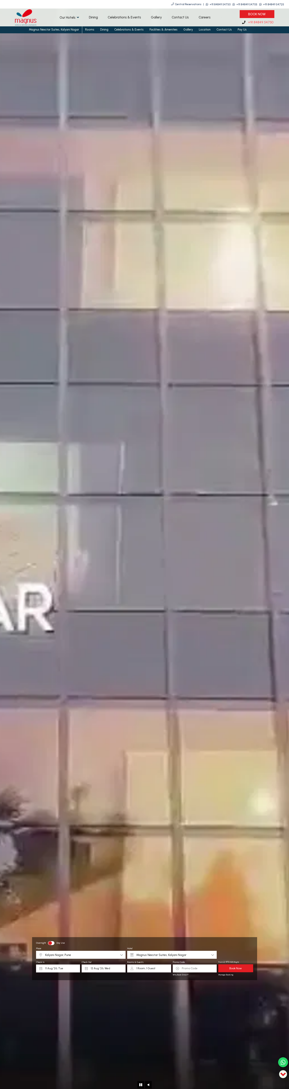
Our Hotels (69, 17)
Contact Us (180, 17)
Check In (40, 962)
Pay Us (242, 29)
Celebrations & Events (124, 17)
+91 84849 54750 (220, 4)
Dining (93, 17)
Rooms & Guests (135, 962)
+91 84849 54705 (246, 4)
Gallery (156, 17)
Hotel (130, 948)
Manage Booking (225, 974)
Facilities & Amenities (163, 29)
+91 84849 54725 (273, 4)
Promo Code (179, 962)
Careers (205, 17)
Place (38, 948)
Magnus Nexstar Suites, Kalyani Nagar (54, 29)
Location (205, 29)
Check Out (87, 962)
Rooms (89, 29)
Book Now (257, 14)
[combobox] (81, 955)
